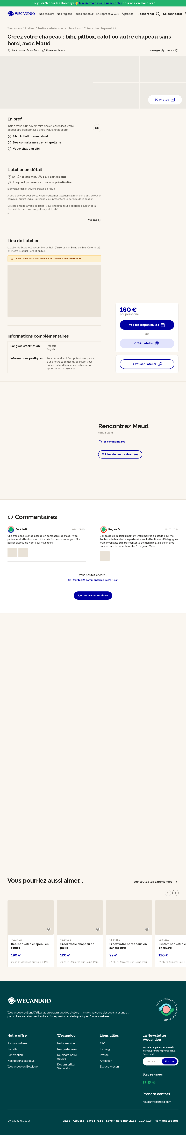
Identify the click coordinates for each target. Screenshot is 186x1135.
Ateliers (29, 28)
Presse (104, 1055)
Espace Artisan (109, 1066)
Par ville (13, 1049)
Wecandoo (15, 28)
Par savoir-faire (17, 1043)
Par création (15, 1055)
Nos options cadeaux (21, 1060)
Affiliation (106, 1060)
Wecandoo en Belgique (23, 1066)
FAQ (102, 1043)
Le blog (105, 1049)
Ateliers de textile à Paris (65, 28)
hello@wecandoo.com (157, 1101)
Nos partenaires (67, 1049)
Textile (42, 28)
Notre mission (66, 1043)
